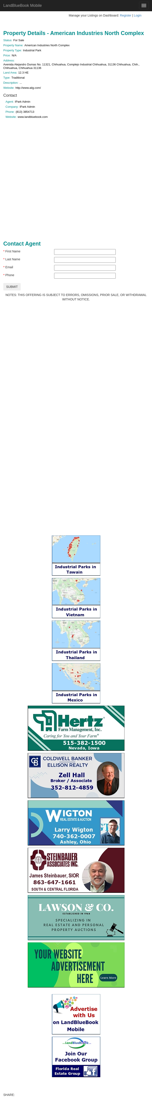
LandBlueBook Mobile (22, 5)
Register (125, 15)
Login (137, 15)
